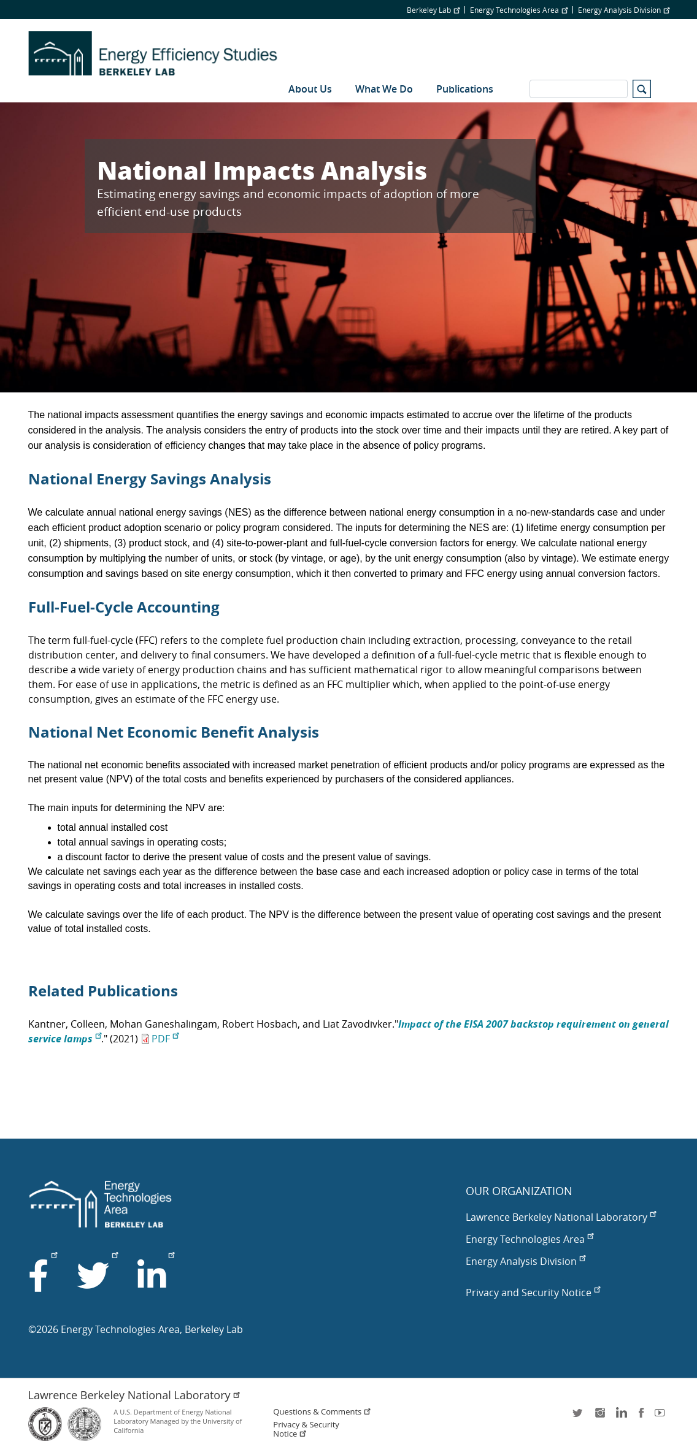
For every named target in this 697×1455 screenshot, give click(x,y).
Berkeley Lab (433, 9)
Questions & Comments (322, 1411)
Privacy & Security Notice (306, 1429)
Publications (464, 89)
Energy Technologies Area (519, 9)
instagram (599, 1416)
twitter (578, 1416)
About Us (310, 89)
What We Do (384, 89)
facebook (641, 1416)
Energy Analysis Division (623, 9)
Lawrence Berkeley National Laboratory (561, 1217)
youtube (662, 1416)
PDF (165, 1038)
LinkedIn (620, 1416)
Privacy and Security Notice (533, 1292)
